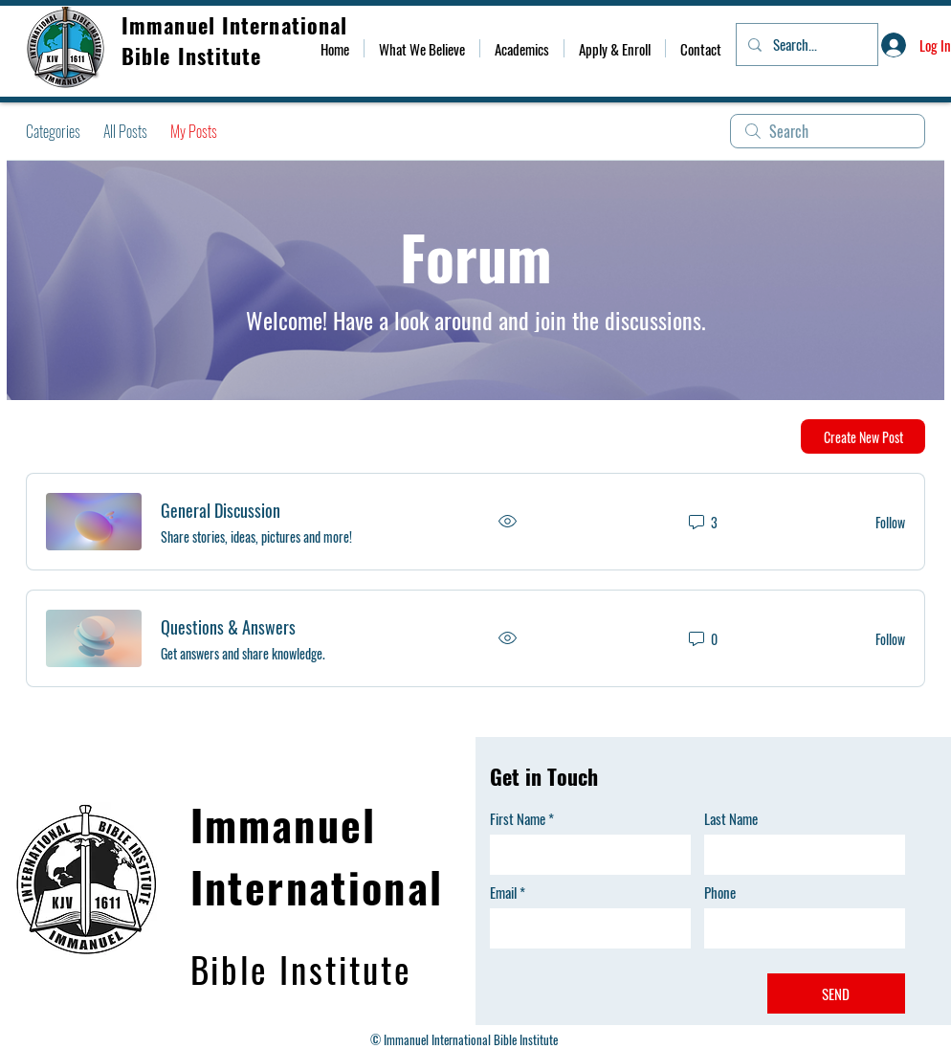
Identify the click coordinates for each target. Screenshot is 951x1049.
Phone (720, 892)
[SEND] (836, 993)
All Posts (125, 131)
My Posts (193, 131)
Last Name (731, 819)
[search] (827, 131)
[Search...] (805, 44)
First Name (517, 819)
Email (503, 892)
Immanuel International (238, 25)
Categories (53, 131)
